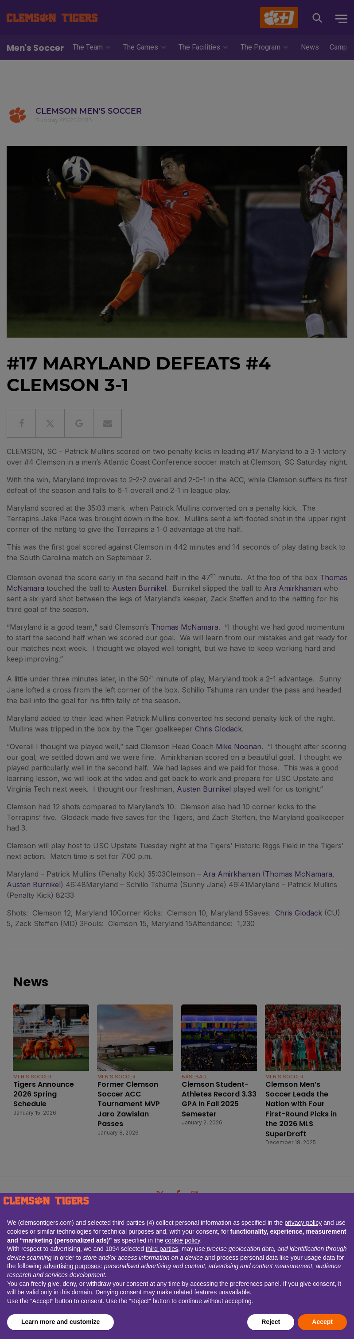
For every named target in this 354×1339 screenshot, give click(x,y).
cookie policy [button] (182, 1240)
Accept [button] (322, 1321)
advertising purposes (72, 1266)
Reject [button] (270, 1321)
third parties (162, 1248)
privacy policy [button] (303, 1222)
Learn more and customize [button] (60, 1321)
